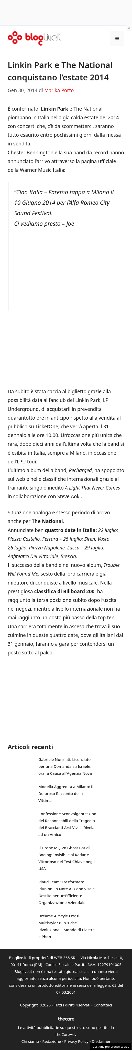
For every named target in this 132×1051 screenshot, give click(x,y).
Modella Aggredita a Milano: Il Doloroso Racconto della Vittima (65, 793)
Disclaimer (101, 1041)
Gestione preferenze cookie (110, 1046)
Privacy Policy (76, 1041)
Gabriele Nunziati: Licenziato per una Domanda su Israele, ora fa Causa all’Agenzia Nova (65, 766)
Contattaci (103, 1004)
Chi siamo (30, 1041)
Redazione (51, 1041)
